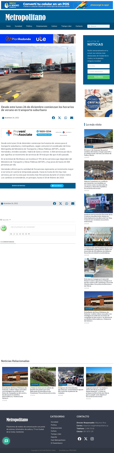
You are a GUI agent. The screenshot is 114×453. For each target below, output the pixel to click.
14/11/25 (86, 190)
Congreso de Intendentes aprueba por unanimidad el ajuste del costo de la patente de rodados (70, 390)
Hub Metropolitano (58, 440)
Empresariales (41, 26)
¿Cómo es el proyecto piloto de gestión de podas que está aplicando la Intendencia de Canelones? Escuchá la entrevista (42, 390)
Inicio (8, 26)
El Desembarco (57, 443)
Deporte (54, 437)
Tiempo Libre (66, 26)
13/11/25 (86, 223)
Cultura (54, 26)
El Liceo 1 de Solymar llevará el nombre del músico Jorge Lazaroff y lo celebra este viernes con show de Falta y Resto (97, 152)
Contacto (79, 26)
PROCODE (72, 450)
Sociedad (18, 26)
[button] (53, 117)
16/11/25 (60, 395)
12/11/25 (86, 157)
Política (29, 26)
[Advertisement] (37, 278)
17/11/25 (86, 323)
